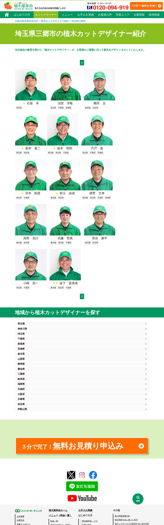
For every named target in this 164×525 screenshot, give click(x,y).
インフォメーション (89, 514)
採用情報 (154, 14)
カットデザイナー (46, 14)
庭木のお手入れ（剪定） (61, 479)
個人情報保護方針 (122, 470)
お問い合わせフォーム (124, 484)
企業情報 (139, 14)
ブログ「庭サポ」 (122, 489)
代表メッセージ (23, 478)
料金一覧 (54, 475)
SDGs (82, 504)
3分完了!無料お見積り (141, 5)
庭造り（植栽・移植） (60, 502)
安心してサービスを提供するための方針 (132, 477)
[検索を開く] (137, 498)
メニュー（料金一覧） (60, 469)
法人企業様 (21, 489)
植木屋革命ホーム (58, 464)
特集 (81, 510)
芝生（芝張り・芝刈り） (61, 490)
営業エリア (122, 14)
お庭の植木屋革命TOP (26, 21)
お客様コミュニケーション (28, 485)
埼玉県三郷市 (78, 21)
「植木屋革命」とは (89, 475)
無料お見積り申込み (73, 399)
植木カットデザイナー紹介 (55, 21)
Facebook (118, 499)
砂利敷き (54, 494)
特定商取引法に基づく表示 (126, 474)
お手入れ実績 (85, 14)
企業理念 (20, 474)
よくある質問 (86, 482)
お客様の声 (105, 14)
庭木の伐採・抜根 (58, 482)
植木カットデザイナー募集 (127, 494)
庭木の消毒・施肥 (58, 498)
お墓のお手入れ (57, 509)
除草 (52, 486)
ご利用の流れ (86, 479)
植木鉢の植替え (57, 506)
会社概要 (20, 470)
